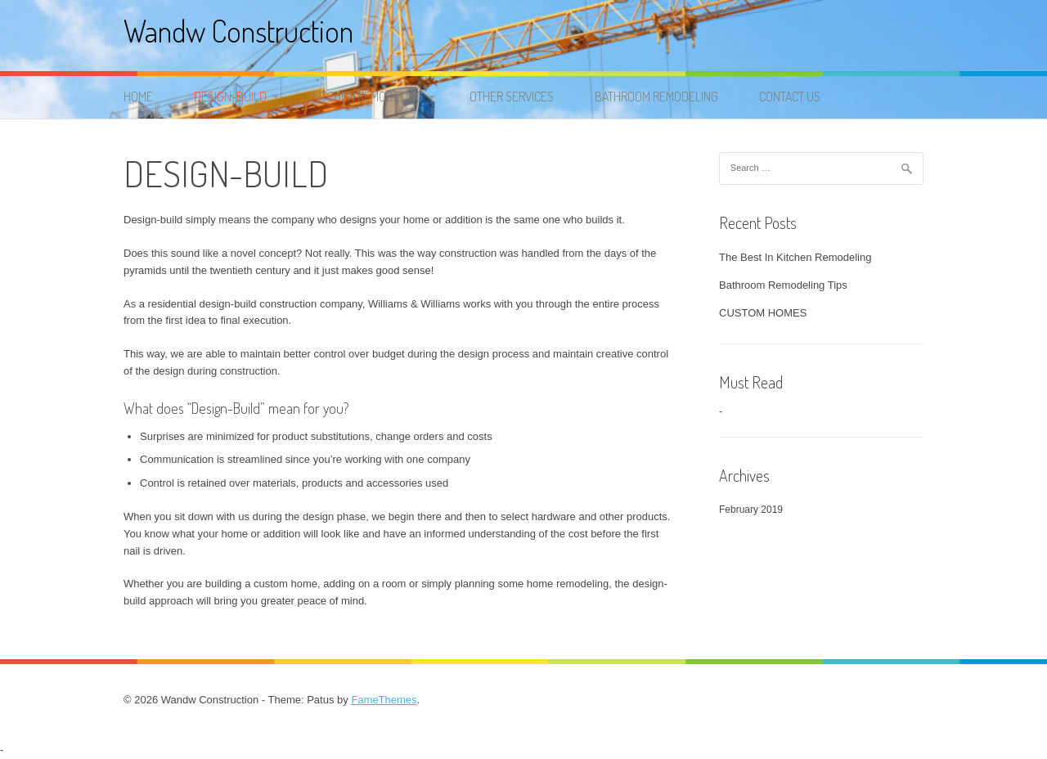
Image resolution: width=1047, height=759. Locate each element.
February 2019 (751, 509)
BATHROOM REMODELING (656, 96)
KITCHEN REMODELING (367, 96)
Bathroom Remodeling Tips (783, 285)
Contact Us (789, 96)
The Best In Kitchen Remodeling (795, 257)
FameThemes (383, 700)
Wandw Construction (238, 30)
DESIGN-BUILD (230, 96)
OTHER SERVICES (512, 96)
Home (138, 96)
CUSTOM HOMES (763, 313)
